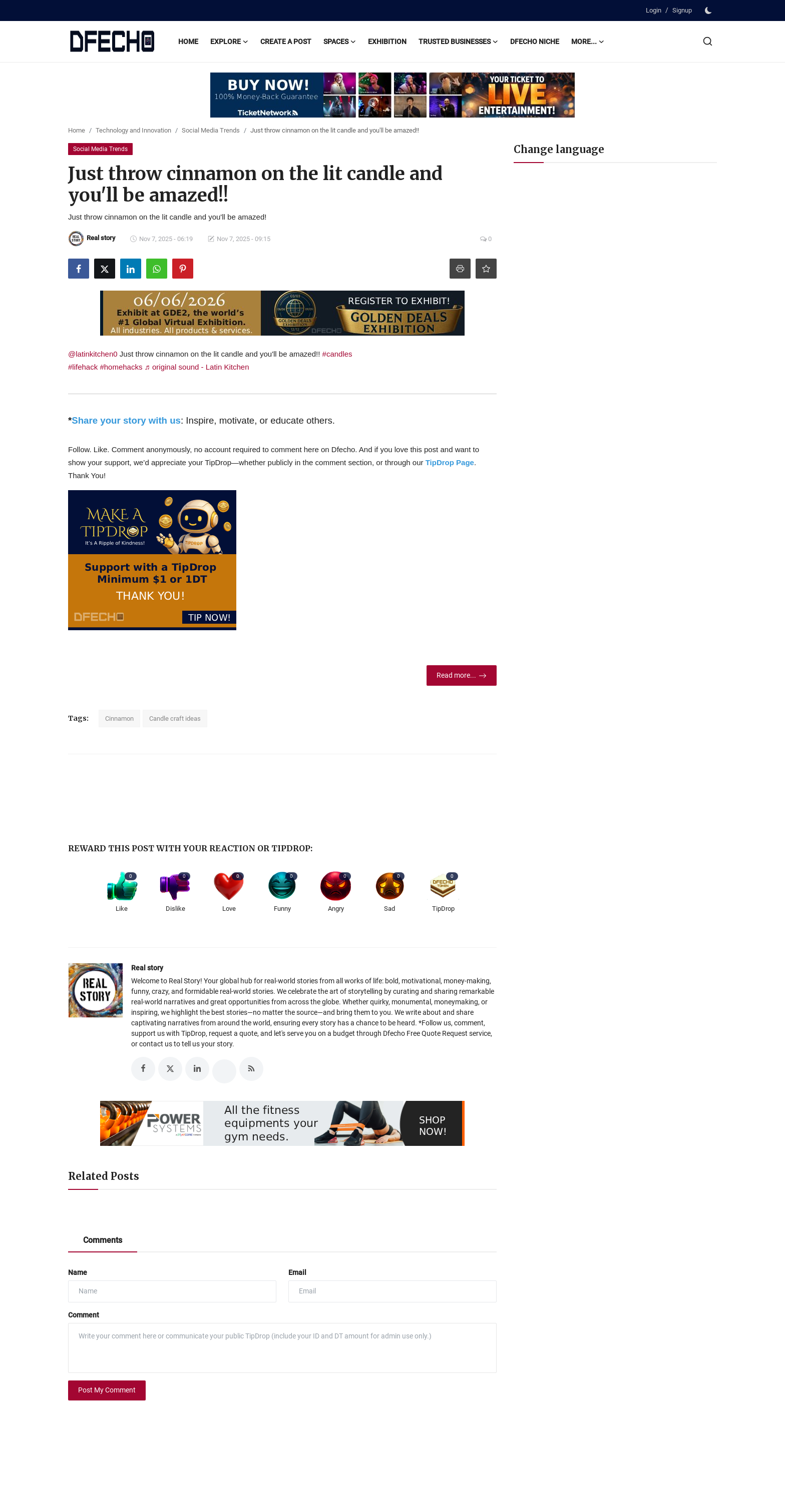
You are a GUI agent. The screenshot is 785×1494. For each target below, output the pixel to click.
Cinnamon (119, 718)
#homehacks (121, 367)
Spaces (339, 41)
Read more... (462, 675)
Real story (147, 968)
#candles (337, 354)
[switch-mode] (709, 10)
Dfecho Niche (534, 42)
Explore (229, 41)
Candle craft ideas (175, 718)
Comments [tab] (102, 1240)
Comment (83, 1315)
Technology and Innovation (133, 130)
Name (77, 1272)
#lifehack (83, 367)
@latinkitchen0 (93, 354)
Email (297, 1272)
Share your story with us (126, 420)
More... (587, 41)
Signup (682, 10)
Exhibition (387, 42)
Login (653, 10)
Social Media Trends (211, 130)
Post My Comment (107, 1390)
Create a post (285, 42)
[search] (707, 41)
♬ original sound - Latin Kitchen (197, 367)
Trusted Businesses (458, 41)
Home (188, 42)
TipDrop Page (450, 462)
